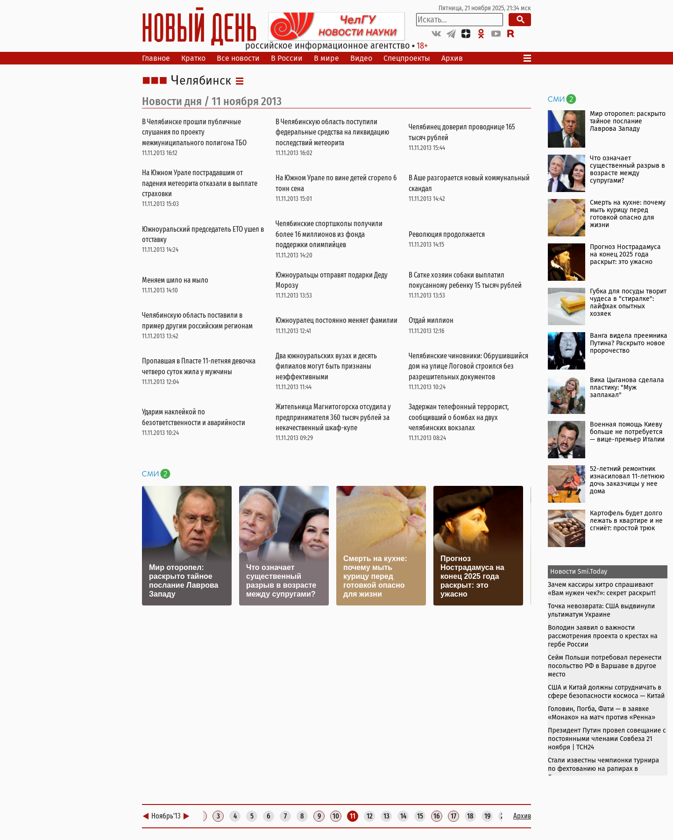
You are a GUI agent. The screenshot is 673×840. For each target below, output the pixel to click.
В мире (326, 58)
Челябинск (201, 81)
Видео (361, 58)
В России (287, 58)
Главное (156, 58)
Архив (452, 58)
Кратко (193, 58)
